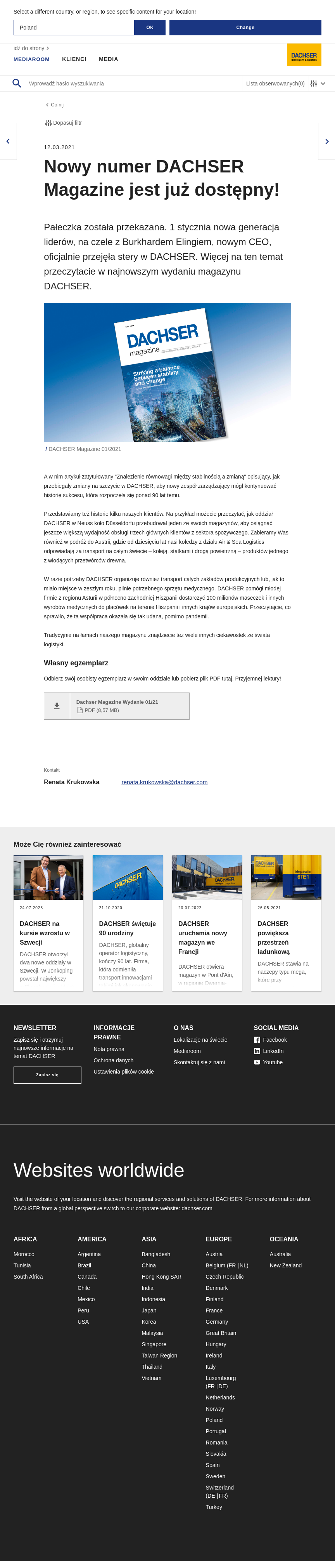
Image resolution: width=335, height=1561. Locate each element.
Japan (149, 1310)
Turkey (214, 1507)
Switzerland (220, 1487)
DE (222, 1386)
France (214, 1310)
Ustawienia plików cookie (124, 1072)
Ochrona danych (114, 1060)
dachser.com (196, 1208)
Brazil (84, 1265)
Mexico (86, 1299)
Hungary (216, 1344)
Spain (213, 1465)
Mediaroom (33, 59)
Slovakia (216, 1454)
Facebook (270, 1040)
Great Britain (221, 1333)
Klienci (76, 59)
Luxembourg (221, 1378)
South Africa (28, 1277)
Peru (83, 1310)
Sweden (216, 1476)
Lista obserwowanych (275, 84)
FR (232, 1265)
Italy (211, 1367)
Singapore (154, 1344)
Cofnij (54, 105)
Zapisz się (47, 1075)
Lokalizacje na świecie (201, 1040)
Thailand (152, 1367)
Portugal (216, 1431)
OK (150, 27)
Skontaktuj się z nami (199, 1062)
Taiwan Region (159, 1355)
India (147, 1288)
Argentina (89, 1254)
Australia (280, 1254)
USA (83, 1322)
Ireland (214, 1355)
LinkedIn (269, 1051)
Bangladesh (156, 1254)
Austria (214, 1254)
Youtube (268, 1062)
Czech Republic (225, 1277)
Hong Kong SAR (161, 1277)
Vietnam (151, 1378)
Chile (84, 1288)
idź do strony (32, 48)
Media (110, 59)
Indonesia (153, 1299)
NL (243, 1265)
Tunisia (22, 1265)
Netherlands (220, 1397)
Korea (149, 1322)
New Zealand (286, 1265)
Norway (215, 1409)
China (149, 1265)
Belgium (216, 1265)
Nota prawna (109, 1049)
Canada (87, 1277)
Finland (215, 1299)
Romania (217, 1442)
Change (245, 27)
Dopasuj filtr (63, 124)
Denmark (217, 1288)
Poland (214, 1420)
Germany (217, 1322)
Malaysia (152, 1333)
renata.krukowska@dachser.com (166, 783)
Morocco (24, 1254)
